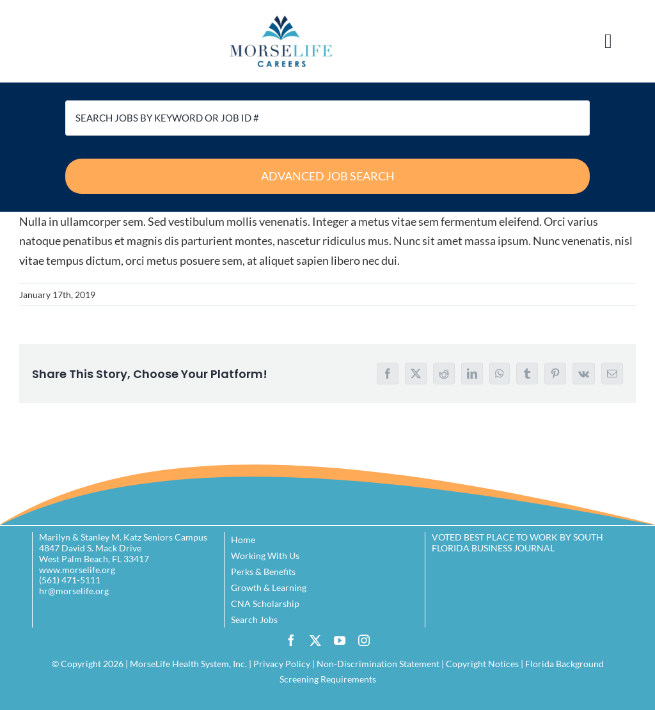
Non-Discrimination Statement (378, 663)
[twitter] (315, 640)
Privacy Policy (281, 663)
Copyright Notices (482, 663)
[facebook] (291, 640)
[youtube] (339, 640)
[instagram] (364, 640)
